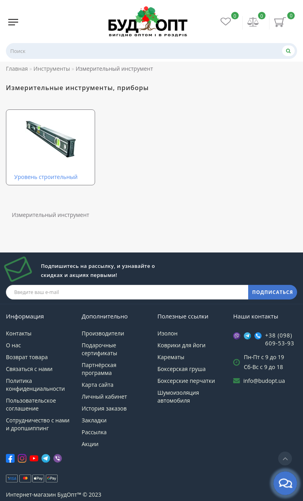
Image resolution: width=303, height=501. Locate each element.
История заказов (104, 408)
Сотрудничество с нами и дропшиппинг (37, 424)
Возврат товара (27, 357)
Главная (17, 68)
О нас (13, 345)
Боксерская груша (181, 369)
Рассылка (94, 432)
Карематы (170, 357)
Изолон (167, 333)
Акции (90, 444)
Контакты (19, 333)
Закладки (94, 420)
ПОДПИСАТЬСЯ (272, 292)
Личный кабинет (104, 396)
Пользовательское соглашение (31, 404)
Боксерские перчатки (186, 380)
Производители (103, 333)
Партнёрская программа (99, 369)
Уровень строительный (46, 177)
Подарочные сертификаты (99, 349)
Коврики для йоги (181, 345)
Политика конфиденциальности (35, 384)
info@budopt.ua (264, 380)
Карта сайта (98, 384)
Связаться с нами (29, 369)
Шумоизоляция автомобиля (178, 396)
